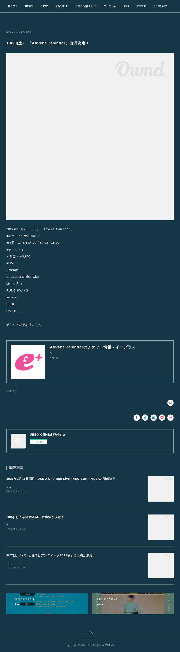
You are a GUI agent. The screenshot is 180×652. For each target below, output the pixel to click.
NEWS (29, 6)
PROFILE (62, 6)
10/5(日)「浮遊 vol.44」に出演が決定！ (35, 517)
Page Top (90, 633)
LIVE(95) (11, 391)
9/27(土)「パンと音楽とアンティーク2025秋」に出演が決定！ (51, 555)
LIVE (44, 6)
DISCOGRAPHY (86, 6)
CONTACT (160, 6)
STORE (141, 6)
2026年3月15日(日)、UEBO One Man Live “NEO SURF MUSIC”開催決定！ (62, 478)
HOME (12, 6)
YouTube (110, 6)
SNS (126, 6)
